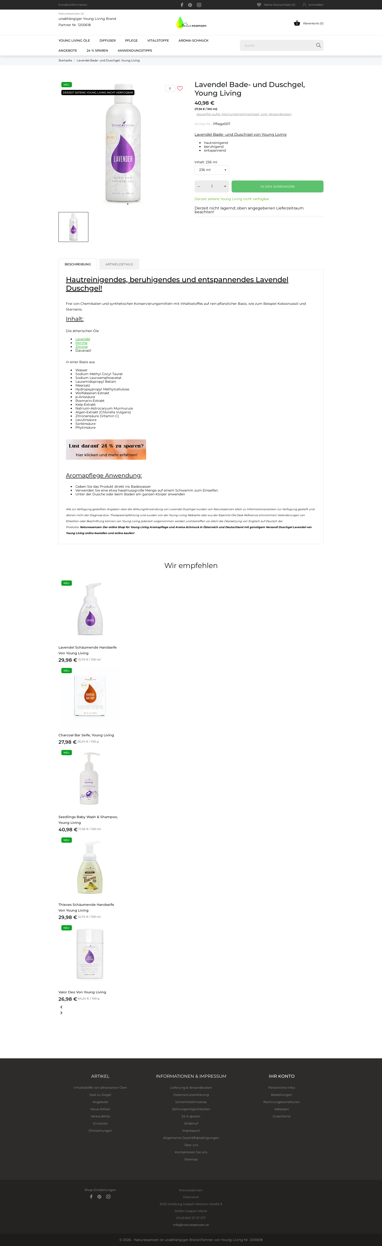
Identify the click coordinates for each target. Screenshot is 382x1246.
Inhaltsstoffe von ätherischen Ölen (100, 1087)
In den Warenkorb (277, 186)
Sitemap (191, 1159)
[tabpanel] (122, 143)
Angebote (70, 48)
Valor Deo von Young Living (82, 992)
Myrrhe (81, 343)
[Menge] (212, 186)
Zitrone (81, 346)
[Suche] (282, 45)
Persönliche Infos (281, 1087)
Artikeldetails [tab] (119, 264)
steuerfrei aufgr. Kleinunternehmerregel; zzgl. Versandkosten (244, 114)
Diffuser (108, 40)
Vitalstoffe (158, 40)
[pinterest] (190, 5)
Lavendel (82, 339)
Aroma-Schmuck (193, 40)
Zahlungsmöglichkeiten (191, 1109)
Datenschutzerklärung (191, 1095)
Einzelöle (100, 1123)
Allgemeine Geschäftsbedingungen (191, 1138)
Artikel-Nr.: (203, 124)
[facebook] (182, 5)
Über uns (191, 1145)
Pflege (131, 40)
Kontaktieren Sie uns (191, 1152)
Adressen (282, 1109)
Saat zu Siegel (100, 1095)
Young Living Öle (74, 40)
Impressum (191, 1130)
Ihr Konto (282, 1076)
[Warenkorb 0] (293, 22)
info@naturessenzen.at (191, 1225)
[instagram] (199, 5)
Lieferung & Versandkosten (191, 1087)
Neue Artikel (100, 1109)
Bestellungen (281, 1095)
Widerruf (191, 1123)
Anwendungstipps (135, 50)
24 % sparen (97, 50)
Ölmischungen (100, 1130)
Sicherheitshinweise (191, 1102)
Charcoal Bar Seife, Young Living (86, 735)
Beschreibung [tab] (78, 264)
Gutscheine (282, 1116)
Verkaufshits (100, 1116)
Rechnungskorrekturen (281, 1102)
